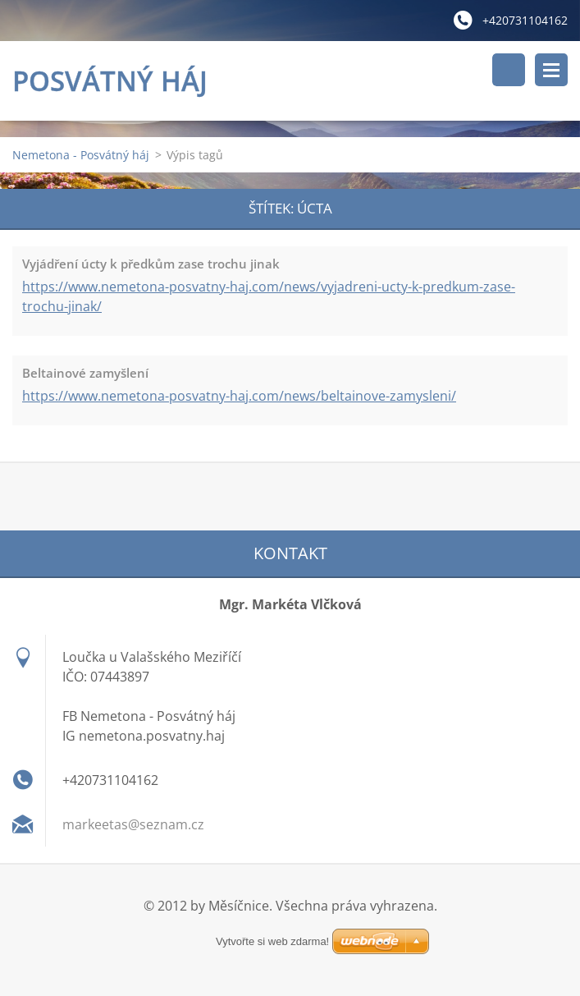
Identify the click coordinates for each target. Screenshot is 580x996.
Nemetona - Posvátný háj (80, 155)
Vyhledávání (508, 69)
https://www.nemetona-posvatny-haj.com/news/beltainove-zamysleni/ (239, 396)
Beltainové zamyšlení (85, 373)
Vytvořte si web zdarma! (290, 942)
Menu (551, 69)
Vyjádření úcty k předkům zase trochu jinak (151, 263)
